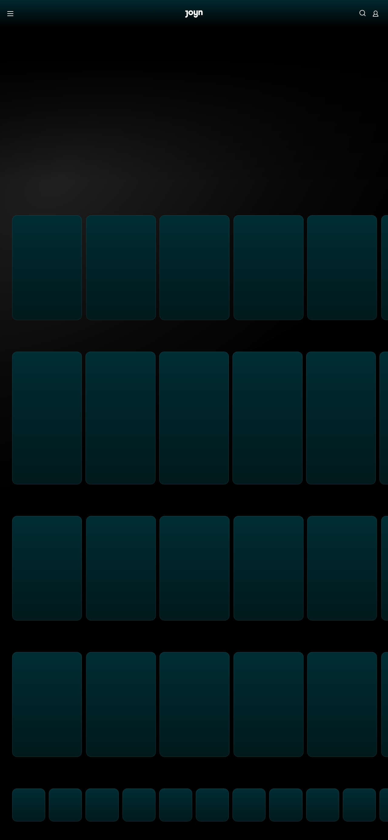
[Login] (375, 13)
